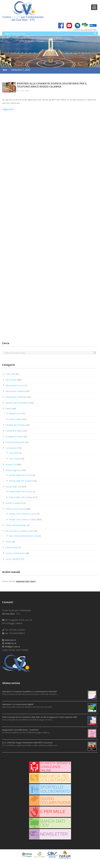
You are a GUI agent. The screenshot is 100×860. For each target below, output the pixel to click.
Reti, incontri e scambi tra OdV (19, 531)
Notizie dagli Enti (13, 470)
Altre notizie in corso (15, 385)
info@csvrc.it (10, 643)
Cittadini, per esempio (15, 425)
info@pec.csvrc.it (12, 646)
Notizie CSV (11, 464)
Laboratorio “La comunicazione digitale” (18, 704)
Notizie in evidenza (14, 503)
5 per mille (10, 374)
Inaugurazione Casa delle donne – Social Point (20, 730)
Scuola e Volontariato (15, 553)
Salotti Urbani (12, 547)
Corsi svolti (14, 458)
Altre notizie (11, 379)
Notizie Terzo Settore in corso (23, 513)
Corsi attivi (14, 453)
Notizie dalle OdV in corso (20, 491)
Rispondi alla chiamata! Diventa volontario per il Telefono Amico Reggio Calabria (52, 85)
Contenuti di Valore (14, 430)
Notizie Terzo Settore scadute (22, 519)
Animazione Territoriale (16, 397)
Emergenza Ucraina (14, 436)
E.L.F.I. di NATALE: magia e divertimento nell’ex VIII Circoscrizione (27, 742)
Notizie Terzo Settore (15, 508)
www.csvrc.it (10, 640)
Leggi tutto (8, 109)
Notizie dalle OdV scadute (20, 497)
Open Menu (94, 7)
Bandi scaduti (15, 419)
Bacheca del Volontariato (17, 402)
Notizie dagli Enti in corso (20, 475)
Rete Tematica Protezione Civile (23, 536)
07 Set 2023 (24, 91)
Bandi (8, 408)
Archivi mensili (8, 581)
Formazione (11, 448)
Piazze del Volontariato (16, 525)
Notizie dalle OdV (13, 486)
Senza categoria (13, 559)
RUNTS (9, 541)
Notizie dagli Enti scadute (20, 481)
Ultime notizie (11, 683)
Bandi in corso (15, 413)
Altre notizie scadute (15, 391)
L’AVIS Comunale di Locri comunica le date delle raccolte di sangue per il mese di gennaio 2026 (39, 717)
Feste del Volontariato (16, 442)
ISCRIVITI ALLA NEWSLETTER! (83, 30)
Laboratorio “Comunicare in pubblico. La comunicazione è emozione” (29, 691)
